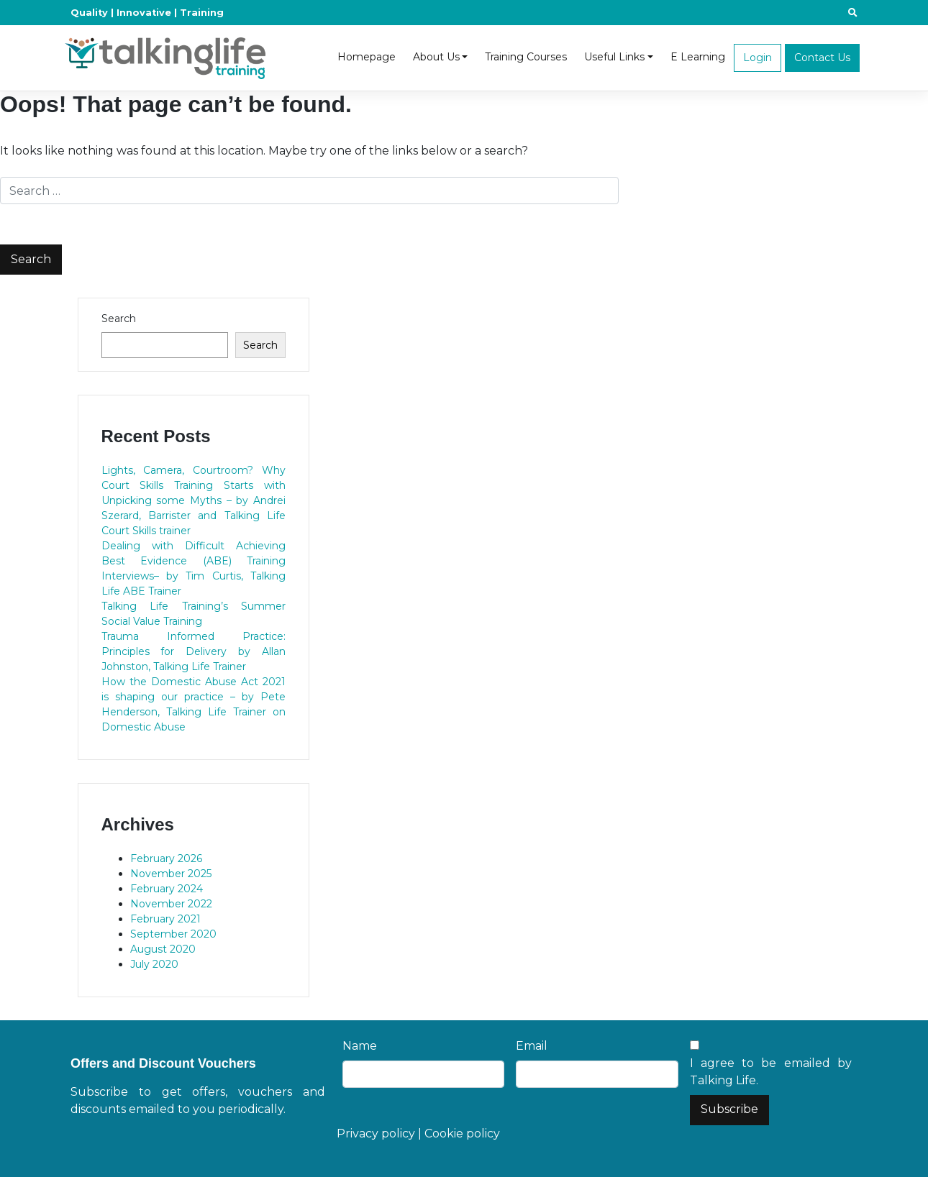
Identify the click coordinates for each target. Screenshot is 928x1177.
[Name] (423, 1074)
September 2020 (173, 934)
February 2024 (166, 888)
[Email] (597, 1074)
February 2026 (166, 858)
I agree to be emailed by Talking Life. (771, 1071)
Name (359, 1046)
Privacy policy (376, 1133)
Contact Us (822, 57)
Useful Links (614, 56)
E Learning (697, 56)
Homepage (366, 56)
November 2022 (171, 903)
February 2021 (165, 918)
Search (118, 318)
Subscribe (729, 1109)
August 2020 (163, 949)
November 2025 (170, 873)
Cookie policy (462, 1133)
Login (757, 57)
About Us (436, 56)
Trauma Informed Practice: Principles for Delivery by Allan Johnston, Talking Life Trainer (193, 651)
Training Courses (526, 56)
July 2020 (154, 964)
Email (531, 1046)
